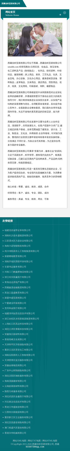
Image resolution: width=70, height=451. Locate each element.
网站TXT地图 (34, 441)
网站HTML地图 (49, 441)
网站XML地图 (19, 441)
